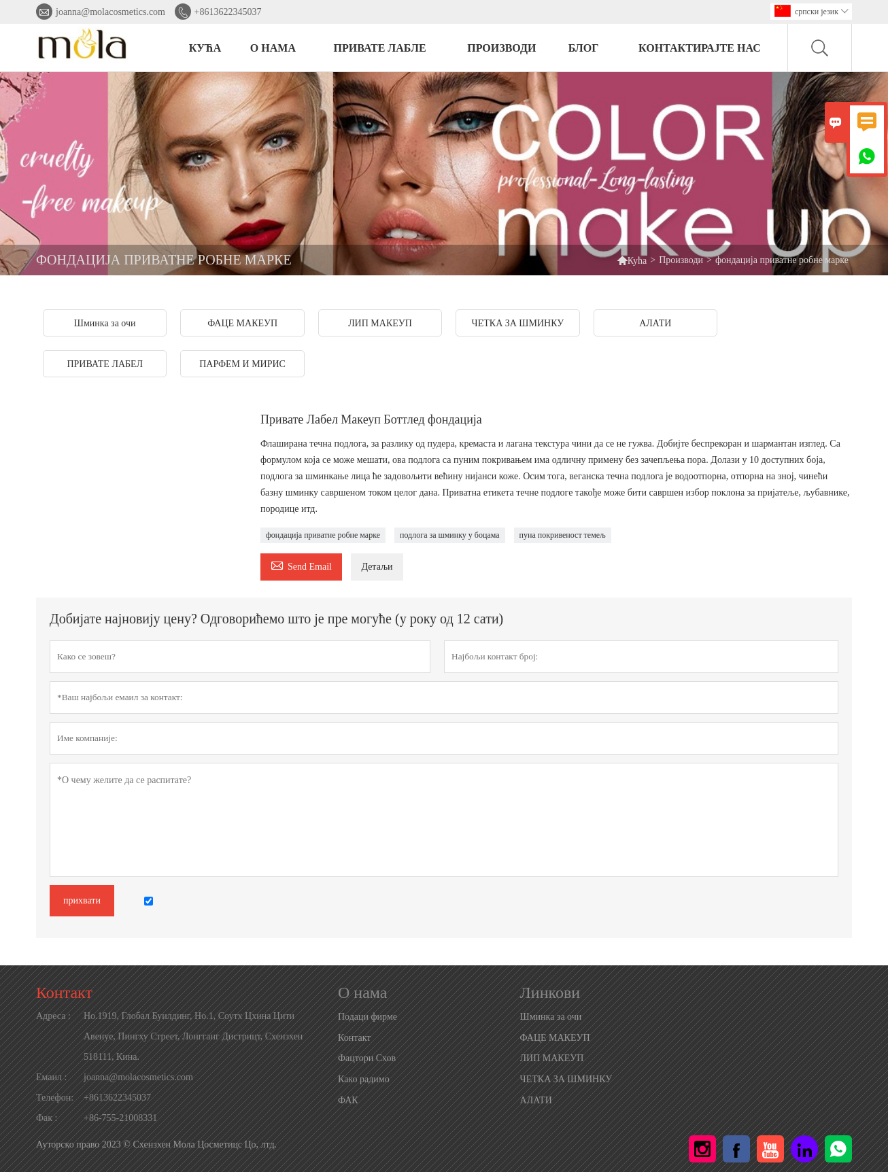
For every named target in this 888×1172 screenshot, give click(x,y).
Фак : (46, 1118)
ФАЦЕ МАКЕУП (555, 1038)
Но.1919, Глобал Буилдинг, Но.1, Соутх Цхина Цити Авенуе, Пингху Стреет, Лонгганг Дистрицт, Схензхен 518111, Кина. (193, 1036)
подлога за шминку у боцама (450, 535)
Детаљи (376, 567)
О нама (273, 48)
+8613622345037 (228, 12)
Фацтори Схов (367, 1058)
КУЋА (205, 48)
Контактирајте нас (699, 48)
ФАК (348, 1100)
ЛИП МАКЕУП (552, 1058)
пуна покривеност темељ (562, 535)
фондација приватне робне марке (323, 535)
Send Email (301, 564)
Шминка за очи (551, 1017)
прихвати (82, 900)
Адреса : (53, 1016)
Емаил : (51, 1077)
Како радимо (364, 1079)
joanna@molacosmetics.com (110, 12)
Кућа (637, 261)
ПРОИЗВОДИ (501, 48)
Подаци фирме (367, 1017)
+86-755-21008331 (120, 1118)
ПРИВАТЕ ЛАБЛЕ (380, 48)
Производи (681, 260)
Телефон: (54, 1097)
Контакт (64, 992)
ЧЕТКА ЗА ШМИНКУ (566, 1079)
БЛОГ (583, 48)
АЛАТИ (536, 1100)
